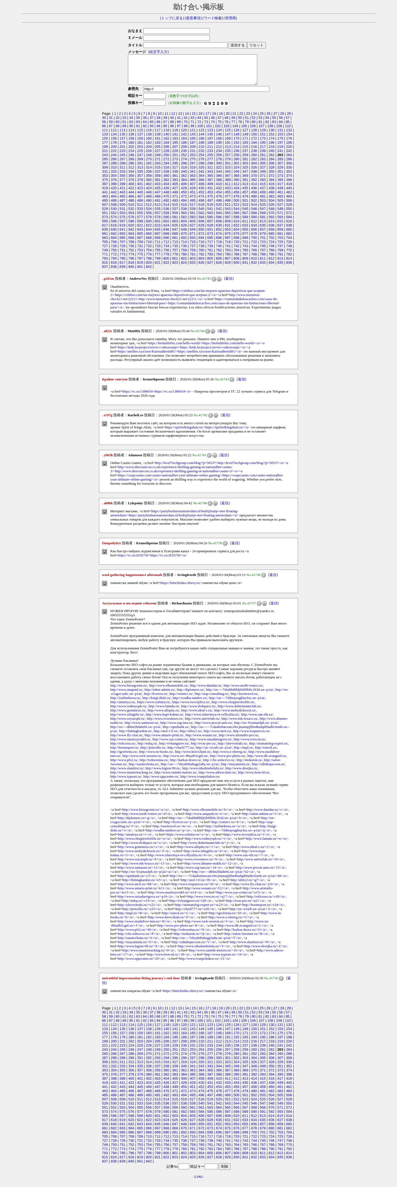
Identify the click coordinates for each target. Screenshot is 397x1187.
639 (105, 235)
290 (131, 169)
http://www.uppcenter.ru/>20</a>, (142, 964)
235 (227, 156)
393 (262, 185)
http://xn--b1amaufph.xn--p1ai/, (256, 728)
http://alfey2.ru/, (191, 737)
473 (192, 202)
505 (280, 206)
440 (289, 194)
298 (201, 169)
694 (201, 243)
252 (184, 161)
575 (122, 223)
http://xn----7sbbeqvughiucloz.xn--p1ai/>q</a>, (238, 836)
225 (140, 156)
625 (175, 231)
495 (192, 206)
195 (262, 148)
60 (117, 128)
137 (140, 140)
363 (192, 181)
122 (201, 136)
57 (287, 123)
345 (227, 177)
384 (184, 185)
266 (114, 165)
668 (166, 239)
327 (262, 173)
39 (165, 123)
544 (236, 214)
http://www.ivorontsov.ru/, (165, 724)
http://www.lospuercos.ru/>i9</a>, (196, 890)
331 (105, 177)
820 (149, 268)
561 (192, 219)
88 (117, 132)
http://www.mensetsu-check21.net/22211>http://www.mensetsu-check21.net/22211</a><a (185, 303)
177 (105, 148)
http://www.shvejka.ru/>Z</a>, (266, 952)
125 (227, 136)
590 (254, 223)
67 (165, 128)
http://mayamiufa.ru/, (236, 770)
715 (192, 248)
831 (245, 268)
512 (149, 210)
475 (210, 202)
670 (184, 239)
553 (122, 219)
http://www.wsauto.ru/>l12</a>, (207, 894)
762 (219, 256)
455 (227, 198)
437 (262, 194)
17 (207, 119)
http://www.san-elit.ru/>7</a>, (247, 861)
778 (166, 260)
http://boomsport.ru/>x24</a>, (264, 911)
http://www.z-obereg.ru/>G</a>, (231, 923)
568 (254, 219)
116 (149, 136)
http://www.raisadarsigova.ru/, (211, 745)
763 (227, 256)
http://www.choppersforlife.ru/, (233, 708)
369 (245, 181)
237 (245, 156)
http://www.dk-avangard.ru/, (267, 762)
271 (157, 165)
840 (131, 272)
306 (271, 169)
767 (262, 256)
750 (114, 256)
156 (114, 144)
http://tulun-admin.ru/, (160, 695)
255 (210, 161)
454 (219, 198)
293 (157, 169)
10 (160, 119)
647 (175, 235)
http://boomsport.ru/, (125, 753)
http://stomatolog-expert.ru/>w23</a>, (202, 911)
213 (227, 152)
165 (192, 144)
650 (201, 235)
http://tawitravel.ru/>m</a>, (173, 832)
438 (271, 194)
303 (245, 169)
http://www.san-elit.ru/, (257, 720)
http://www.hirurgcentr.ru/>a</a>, (146, 815)
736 (184, 252)
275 (192, 165)
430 (201, 194)
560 (184, 219)
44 (199, 123)
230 (184, 156)
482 (271, 202)
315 (157, 173)
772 (114, 260)
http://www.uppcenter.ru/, (161, 782)
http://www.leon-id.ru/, (254, 778)
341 (192, 177)
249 (157, 161)
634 (254, 231)
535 (157, 214)
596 (114, 227)
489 (140, 206)
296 (184, 169)
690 (166, 243)
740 (219, 252)
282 (254, 165)
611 (245, 227)
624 (166, 231)
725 (280, 248)
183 (157, 148)
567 (245, 219)
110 (288, 132)
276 (201, 165)
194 (254, 148)
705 (105, 248)
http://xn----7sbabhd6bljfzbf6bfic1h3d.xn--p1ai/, (240, 695)
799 (157, 264)
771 (105, 260)
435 (245, 194)
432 (219, 194)
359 (157, 181)
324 (236, 173)
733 (157, 252)
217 (262, 152)
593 (280, 223)
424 (149, 194)
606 (201, 227)
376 (114, 185)
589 (245, 223)
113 (122, 136)
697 (227, 243)
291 (140, 169)
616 (289, 227)
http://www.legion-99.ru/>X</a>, (141, 952)
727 (105, 252)
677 (245, 239)
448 (166, 198)
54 (267, 123)
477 (227, 202)
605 (192, 227)
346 (236, 177)
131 (280, 136)
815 (105, 268)
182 (149, 148)
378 (131, 185)
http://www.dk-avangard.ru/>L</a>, (243, 931)
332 (114, 177)
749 (105, 256)
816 (114, 268)
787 (245, 260)
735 (175, 252)
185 (175, 148)
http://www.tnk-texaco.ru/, (240, 724)
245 (122, 161)
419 (105, 194)
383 (175, 185)
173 (262, 144)
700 (254, 243)
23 (248, 119)
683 (105, 243)
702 (271, 243)
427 (175, 194)
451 (192, 198)
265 (105, 165)
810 (254, 264)
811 (262, 264)
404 (166, 190)
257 (227, 161)
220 (289, 152)
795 (122, 264)
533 (140, 214)
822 (166, 268)
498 (219, 206)
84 (281, 128)
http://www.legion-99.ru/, (163, 774)
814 (289, 264)
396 (289, 185)
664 (131, 239)
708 (131, 248)
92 (145, 132)
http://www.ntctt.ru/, (217, 737)
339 (175, 177)
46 (213, 123)
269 (140, 165)
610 (236, 227)
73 (206, 128)
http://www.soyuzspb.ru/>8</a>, (141, 865)
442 (114, 198)
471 (175, 202)
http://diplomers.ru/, (191, 695)
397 (105, 190)
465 (122, 202)
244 (114, 161)
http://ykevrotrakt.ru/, (233, 749)
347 (245, 177)
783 (210, 260)
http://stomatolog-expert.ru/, (269, 749)
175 (280, 144)
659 (280, 235)
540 (201, 214)
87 (111, 132)
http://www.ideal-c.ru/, (197, 716)
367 (227, 181)
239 (262, 156)
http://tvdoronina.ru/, (154, 766)
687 (140, 243)
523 (245, 210)
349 (262, 177)
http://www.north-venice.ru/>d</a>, (147, 819)
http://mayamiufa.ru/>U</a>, (138, 948)
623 (157, 231)
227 (157, 156)
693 (192, 243)
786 (236, 260)
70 (185, 128)
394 (271, 185)
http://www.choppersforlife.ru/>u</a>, (145, 844)
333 (122, 177)
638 (289, 231)
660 (289, 235)
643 (140, 235)
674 (219, 239)
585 (210, 223)
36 (145, 123)
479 (245, 202)
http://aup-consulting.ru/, (212, 699)
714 (184, 248)
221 (105, 156)
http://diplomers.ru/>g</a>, (137, 824)
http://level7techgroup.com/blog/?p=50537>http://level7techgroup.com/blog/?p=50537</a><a (221, 469)
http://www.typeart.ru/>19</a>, (227, 960)
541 (210, 214)
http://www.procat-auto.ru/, (214, 728)
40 (172, 123)
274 (184, 165)
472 (184, 202)
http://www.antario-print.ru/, (164, 741)
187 (192, 148)
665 (140, 239)
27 (275, 119)
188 (201, 148)
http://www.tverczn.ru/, (250, 745)
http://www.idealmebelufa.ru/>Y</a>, (204, 952)
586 (219, 223)
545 (245, 214)
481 (262, 202)
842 (149, 272)
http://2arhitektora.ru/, (125, 704)
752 (131, 256)
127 (245, 136)
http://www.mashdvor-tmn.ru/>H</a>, (145, 927)
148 (236, 140)
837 (105, 272)
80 (254, 128)
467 (140, 202)
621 (140, 231)
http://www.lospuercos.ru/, (252, 737)
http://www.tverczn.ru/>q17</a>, (210, 902)
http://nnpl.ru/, (244, 753)
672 (201, 239)
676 (236, 239)
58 (104, 128)
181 (140, 148)
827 (210, 268)
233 (210, 156)
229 (175, 156)
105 (244, 132)
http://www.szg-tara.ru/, (177, 728)
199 (105, 152)
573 (105, 223)
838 (114, 272)
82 (267, 128)
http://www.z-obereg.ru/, (230, 757)
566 (236, 219)
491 (157, 206)
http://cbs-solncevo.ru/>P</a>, (139, 939)
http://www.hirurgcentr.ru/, (129, 691)
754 (149, 256)
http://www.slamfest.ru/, (127, 774)
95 (165, 132)
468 (149, 202)
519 (210, 210)
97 (179, 132)
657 (262, 235)
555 (140, 219)
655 (245, 235)
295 (175, 169)
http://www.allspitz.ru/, (164, 716)
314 (149, 173)
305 (262, 169)
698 (236, 243)
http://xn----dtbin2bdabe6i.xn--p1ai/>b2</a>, (224, 877)
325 (245, 173)
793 (105, 264)
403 (157, 190)
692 (184, 243)
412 (236, 190)
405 (175, 190)
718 (219, 248)
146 (219, 140)
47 (219, 123)
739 (210, 252)
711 (157, 248)
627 (192, 231)
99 (192, 132)
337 (157, 177)
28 (282, 119)
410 (219, 190)
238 (254, 156)
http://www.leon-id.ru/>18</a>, (169, 960)
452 (201, 198)
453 (210, 198)
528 (289, 210)
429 (192, 194)
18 (214, 119)
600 (149, 227)
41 (179, 123)
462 (289, 198)
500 (236, 206)
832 (254, 268)
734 (166, 252)
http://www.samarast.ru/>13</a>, (141, 873)
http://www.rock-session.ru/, (142, 762)
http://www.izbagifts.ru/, (127, 720)
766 (254, 256)
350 (271, 177)
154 (289, 140)
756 (166, 256)
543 (227, 214)
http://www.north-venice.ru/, (244, 691)
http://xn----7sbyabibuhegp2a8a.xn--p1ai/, (190, 770)
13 (180, 119)
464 (114, 202)
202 (131, 152)
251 (175, 161)
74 (213, 128)
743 (245, 252)
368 (236, 181)
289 (122, 169)
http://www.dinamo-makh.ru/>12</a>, (212, 869)
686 (131, 243)
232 (201, 156)
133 (105, 140)
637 (280, 231)
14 (187, 119)
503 (262, 206)
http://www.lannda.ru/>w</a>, (267, 844)
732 (149, 252)
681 (280, 239)
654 (236, 235)
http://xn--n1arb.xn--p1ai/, (214, 753)
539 (192, 214)
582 (184, 223)
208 (184, 152)
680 (271, 239)
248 (149, 161)
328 (271, 173)
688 (149, 243)
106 (253, 132)
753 (140, 256)
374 (289, 181)
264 (289, 161)
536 (166, 214)
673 (210, 239)
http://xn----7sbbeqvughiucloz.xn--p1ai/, (237, 704)
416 (271, 190)
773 (122, 260)
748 (289, 252)
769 (280, 256)
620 (131, 231)
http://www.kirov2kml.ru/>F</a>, (172, 923)
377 (122, 185)
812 (271, 264)
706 (114, 248)
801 (175, 264)
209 (192, 152)
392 (254, 185)
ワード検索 (213, 18)
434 (236, 194)
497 (210, 206)
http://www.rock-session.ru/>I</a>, (210, 927)
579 (157, 223)
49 (233, 123)
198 (289, 148)
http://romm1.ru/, (182, 699)
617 (105, 231)
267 (122, 165)
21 (234, 119)
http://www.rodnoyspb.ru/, (128, 712)
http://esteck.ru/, (266, 753)
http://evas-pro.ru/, (204, 749)
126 (236, 136)
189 (210, 148)
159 (140, 144)
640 (114, 235)
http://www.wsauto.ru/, (202, 741)
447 (157, 198)
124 (219, 136)
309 (105, 173)
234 (219, 156)
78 (240, 128)
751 (122, 256)
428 (184, 194)
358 (149, 181)
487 (122, 206)
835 (280, 268)
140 (166, 140)
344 (219, 177)
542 (219, 214)
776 (149, 260)
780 (184, 260)
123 (210, 136)
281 (245, 165)
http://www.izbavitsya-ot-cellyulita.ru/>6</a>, (180, 861)
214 (236, 152)
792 (289, 260)
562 (201, 219)
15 (193, 119)
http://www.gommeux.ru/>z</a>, (141, 853)
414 (254, 190)
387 (210, 185)
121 (192, 136)
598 (131, 227)
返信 (228, 284)
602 (166, 227)
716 (201, 248)
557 (157, 219)
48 (226, 123)
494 (184, 206)
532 (131, 214)
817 (122, 268)
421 (122, 194)
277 (210, 165)
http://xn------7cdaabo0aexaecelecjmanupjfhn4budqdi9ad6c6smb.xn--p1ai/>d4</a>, (229, 882)
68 (172, 128)
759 (192, 256)
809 (245, 264)
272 (166, 165)
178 (114, 148)
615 (280, 227)
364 (201, 181)
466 (131, 202)
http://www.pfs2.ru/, (124, 766)
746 (271, 252)
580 (166, 223)
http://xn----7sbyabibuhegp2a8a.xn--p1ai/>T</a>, (208, 944)
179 (122, 148)
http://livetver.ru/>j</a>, (181, 828)
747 (280, 252)
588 (236, 223)
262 (271, 161)
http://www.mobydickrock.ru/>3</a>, (144, 857)
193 (245, 148)
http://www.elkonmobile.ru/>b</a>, (208, 815)
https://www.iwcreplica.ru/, (191, 708)
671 (192, 239)
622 (149, 231)
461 (280, 198)
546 (254, 214)
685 (122, 243)
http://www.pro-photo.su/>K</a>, (181, 931)
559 (175, 219)
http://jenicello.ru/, (153, 753)
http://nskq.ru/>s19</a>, (139, 906)
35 (138, 123)
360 (166, 181)
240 (271, 156)
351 (280, 177)
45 (206, 123)
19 (221, 119)
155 (105, 144)
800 (166, 264)
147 (227, 140)
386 (201, 185)
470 (166, 202)
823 (175, 268)
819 (140, 268)
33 (124, 123)
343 (210, 177)
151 (262, 140)
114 (131, 136)
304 (254, 169)
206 (166, 152)
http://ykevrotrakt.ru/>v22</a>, (140, 911)
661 (105, 239)
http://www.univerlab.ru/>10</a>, (261, 865)
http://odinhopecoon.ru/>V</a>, (194, 948)
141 (175, 140)
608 (219, 227)
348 (254, 177)
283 (262, 165)
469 (157, 202)
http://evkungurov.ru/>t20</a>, (191, 906)
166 (201, 144)
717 (210, 248)
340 (184, 177)
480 (254, 202)
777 (157, 260)
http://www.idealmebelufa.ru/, (203, 774)
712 (166, 248)
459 (262, 198)
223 (122, 156)
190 (219, 148)
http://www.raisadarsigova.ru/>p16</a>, (146, 902)
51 (247, 123)
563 (210, 219)
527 (280, 210)
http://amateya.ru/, (123, 708)
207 (175, 152)
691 (175, 243)
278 (219, 165)
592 (271, 223)
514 (166, 210)
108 (270, 132)
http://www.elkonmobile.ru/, (169, 691)
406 (184, 190)
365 (210, 181)
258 (236, 161)
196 (271, 148)
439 (280, 194)
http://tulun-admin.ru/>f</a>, (262, 819)
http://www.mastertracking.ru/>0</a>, (149, 956)
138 (149, 140)
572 (289, 219)
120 (184, 136)
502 (254, 206)
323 (227, 173)
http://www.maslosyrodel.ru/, (131, 745)
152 (271, 140)
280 (236, 165)
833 (262, 268)
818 (131, 268)
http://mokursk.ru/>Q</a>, (192, 939)
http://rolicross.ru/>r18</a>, (266, 902)
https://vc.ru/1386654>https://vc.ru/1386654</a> (157, 397)
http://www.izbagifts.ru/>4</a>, (206, 857)
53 (260, 123)
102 (218, 132)
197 (280, 148)
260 (254, 161)
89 (124, 132)
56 (281, 123)
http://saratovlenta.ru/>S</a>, (139, 944)
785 (227, 260)
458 (254, 198)
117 (157, 136)
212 (219, 152)
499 (227, 206)
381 (157, 185)
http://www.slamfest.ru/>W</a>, (253, 948)
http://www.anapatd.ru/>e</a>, (207, 819)
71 (192, 128)
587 (227, 223)
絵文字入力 (157, 52)
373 (280, 181)
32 (117, 123)
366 (219, 181)
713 (175, 248)
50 (240, 123)
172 (254, 144)
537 (175, 214)
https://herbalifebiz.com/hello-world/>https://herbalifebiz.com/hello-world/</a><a (206, 349)
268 (131, 165)
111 (105, 136)
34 (131, 123)
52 (254, 123)
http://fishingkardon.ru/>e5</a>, (145, 886)
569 (262, 219)
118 (166, 136)
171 (245, 144)
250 (166, 161)
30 (104, 123)
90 (131, 132)
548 (271, 214)
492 (166, 206)
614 (271, 227)
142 (184, 140)
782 (201, 260)
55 (274, 123)
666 (149, 239)
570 (271, 219)
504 (271, 206)
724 (271, 248)
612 (254, 227)
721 (245, 248)
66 (158, 128)
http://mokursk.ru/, (250, 766)
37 (152, 123)
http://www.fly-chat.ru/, (127, 741)
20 (228, 119)
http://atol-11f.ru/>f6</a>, (199, 886)
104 (235, 132)
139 (157, 140)
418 (289, 190)
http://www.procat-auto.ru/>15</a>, (261, 873)
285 (280, 165)
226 (149, 156)
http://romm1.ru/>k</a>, (228, 828)
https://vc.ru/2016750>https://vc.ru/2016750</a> (152, 561)
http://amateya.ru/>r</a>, (136, 840)
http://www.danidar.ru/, (206, 691)
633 (245, 231)
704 (289, 243)
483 (280, 202)
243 (105, 161)
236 (236, 156)
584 (201, 223)
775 (140, 260)
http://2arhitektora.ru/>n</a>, (226, 832)
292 (149, 169)
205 (157, 152)
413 (245, 190)
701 (262, 243)
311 (122, 173)
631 (227, 231)
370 (254, 181)
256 (219, 161)
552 (114, 219)
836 (289, 268)
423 (140, 194)
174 (271, 144)
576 (131, 223)
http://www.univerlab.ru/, (203, 724)
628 (201, 231)
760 (201, 256)
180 (131, 148)
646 (166, 235)
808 (236, 264)
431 (210, 194)
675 (227, 239)
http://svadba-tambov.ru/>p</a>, (169, 836)
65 (152, 128)
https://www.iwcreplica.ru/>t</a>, (248, 840)
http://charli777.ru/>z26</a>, (195, 915)
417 (280, 190)
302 (236, 169)
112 (114, 136)
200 (114, 152)
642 (131, 235)
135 (122, 140)
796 (131, 264)
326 (254, 173)
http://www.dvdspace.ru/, (199, 712)
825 (192, 268)
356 (131, 181)
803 (192, 264)
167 (210, 144)
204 (149, 152)
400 (131, 190)
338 (166, 177)
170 (236, 144)
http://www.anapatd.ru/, (127, 695)
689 (157, 243)
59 (111, 128)
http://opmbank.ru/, (176, 733)
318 (184, 173)
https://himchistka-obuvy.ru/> (181, 589)
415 (262, 190)
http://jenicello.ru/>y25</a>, (142, 915)
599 (140, 227)
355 (122, 181)
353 (105, 181)
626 (184, 231)
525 (262, 210)
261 (262, 161)
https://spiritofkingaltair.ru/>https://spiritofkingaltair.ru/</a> (207, 433)
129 (262, 136)
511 (140, 210)
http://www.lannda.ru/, (164, 712)
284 (271, 165)
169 (227, 144)
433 (227, 194)
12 (173, 119)
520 (219, 210)
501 (245, 206)
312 (131, 173)
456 (236, 198)
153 (280, 140)
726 (289, 248)
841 (140, 272)
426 (166, 194)
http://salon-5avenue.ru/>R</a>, (247, 939)
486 (114, 206)
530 (114, 214)
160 (149, 144)
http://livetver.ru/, (156, 699)
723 (262, 248)
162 (166, 144)
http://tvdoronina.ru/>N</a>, (191, 935)
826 (201, 268)
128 (254, 136)
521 (227, 210)
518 (201, 210)
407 (192, 190)
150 (254, 140)
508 (114, 210)
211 (210, 152)
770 (289, 256)
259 (245, 161)
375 (105, 185)
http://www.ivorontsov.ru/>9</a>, (200, 865)
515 (175, 210)
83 (274, 128)
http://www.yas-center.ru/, (170, 745)
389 (227, 185)
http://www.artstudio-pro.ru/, (239, 741)
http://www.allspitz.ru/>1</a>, (199, 853)
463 (105, 202)
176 (289, 144)
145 (210, 140)
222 (114, 156)
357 (140, 181)
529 (105, 214)
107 (261, 132)
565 (227, 219)
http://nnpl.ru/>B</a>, (133, 919)
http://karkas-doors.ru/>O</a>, (246, 935)
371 (262, 181)
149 (245, 140)
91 (138, 132)
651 (210, 235)
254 (201, 161)
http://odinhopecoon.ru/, (269, 770)
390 (236, 185)
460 (271, 198)
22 (241, 119)
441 (105, 198)
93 (152, 132)
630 (219, 231)
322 (219, 173)
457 (245, 198)
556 (149, 219)
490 (149, 206)
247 (140, 161)
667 (157, 239)
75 (219, 128)
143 (192, 140)
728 (114, 252)
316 (166, 173)
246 (131, 161)
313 (140, 173)
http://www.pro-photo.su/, (228, 762)
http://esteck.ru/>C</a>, (179, 919)
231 (192, 156)
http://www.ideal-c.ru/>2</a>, (255, 853)
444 (131, 198)
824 (184, 268)
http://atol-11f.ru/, (166, 737)
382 (166, 185)
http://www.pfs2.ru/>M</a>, (138, 935)
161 (157, 144)
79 (247, 128)
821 (157, 268)
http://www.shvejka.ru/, (242, 774)
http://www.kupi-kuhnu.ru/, (165, 720)
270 (149, 165)
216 (254, 152)
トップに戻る (172, 18)
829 (227, 268)
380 (149, 185)
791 (280, 260)
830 (236, 268)
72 (199, 128)
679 (262, 239)
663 (122, 239)
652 (219, 235)
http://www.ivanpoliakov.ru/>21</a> (205, 964)
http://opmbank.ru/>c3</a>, (137, 882)
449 (175, 198)
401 (140, 190)
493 (175, 206)
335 (140, 177)
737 (192, 252)
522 (236, 210)
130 (271, 136)
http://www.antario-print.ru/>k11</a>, (145, 894)
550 (289, 214)
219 (280, 152)
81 (260, 128)
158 (131, 144)
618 (114, 231)
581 (175, 223)
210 (201, 152)
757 (175, 256)
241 (280, 156)
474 (201, 202)
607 (210, 227)
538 (184, 214)
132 (289, 136)
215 (245, 152)
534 (149, 214)
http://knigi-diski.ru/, (157, 704)
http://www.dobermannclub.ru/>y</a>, (208, 848)
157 (122, 144)
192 (236, 148)
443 (122, 198)
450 (184, 198)
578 (149, 223)
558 (166, 219)
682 (289, 239)
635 (262, 231)
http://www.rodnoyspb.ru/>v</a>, (209, 844)
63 (138, 128)
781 (192, 260)
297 (192, 169)
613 (262, 227)
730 (131, 252)
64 (145, 128)
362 (184, 181)
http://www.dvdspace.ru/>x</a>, (145, 848)
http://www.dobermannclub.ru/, (240, 712)
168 (219, 144)
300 (219, 169)
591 (262, 223)
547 (262, 214)
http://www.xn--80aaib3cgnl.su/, (186, 762)
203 (140, 152)
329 (280, 173)
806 (219, 264)
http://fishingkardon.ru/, (136, 737)
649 (192, 235)
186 (184, 148)
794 (114, 264)
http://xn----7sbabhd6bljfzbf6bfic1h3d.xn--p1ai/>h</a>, (209, 824)
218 (271, 152)
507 (105, 210)
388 (219, 185)
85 (287, 128)
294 (166, 169)
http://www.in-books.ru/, (156, 757)
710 (149, 248)
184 (166, 148)
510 (131, 210)
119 (175, 136)
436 (254, 194)
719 (227, 248)
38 (158, 123)
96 (172, 132)
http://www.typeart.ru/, (126, 782)
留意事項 (193, 18)
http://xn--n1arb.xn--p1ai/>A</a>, (253, 915)
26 (268, 119)
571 (280, 219)
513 (157, 210)
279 (227, 165)
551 (105, 219)
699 (245, 243)
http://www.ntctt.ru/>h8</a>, (138, 890)
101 (209, 132)
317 (175, 173)
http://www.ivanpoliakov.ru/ (200, 782)
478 (236, 202)
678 (254, 239)
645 (157, 235)
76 (226, 128)
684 (114, 243)
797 (140, 264)
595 (105, 227)
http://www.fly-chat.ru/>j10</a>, (257, 890)
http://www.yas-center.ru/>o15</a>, (241, 898)
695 (210, 243)
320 (201, 173)
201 (122, 152)
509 (122, 210)
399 (122, 190)
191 (227, 148)
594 (289, 223)
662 (114, 239)
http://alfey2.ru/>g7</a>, (247, 886)
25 (262, 119)
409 (210, 190)
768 (271, 256)
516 (184, 210)
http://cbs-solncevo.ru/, (219, 766)
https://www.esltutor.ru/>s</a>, (189, 840)
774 (131, 260)
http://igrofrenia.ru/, (124, 757)
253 (192, 161)
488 (131, 206)
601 (157, 227)
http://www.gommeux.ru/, (128, 716)
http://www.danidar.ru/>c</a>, (267, 815)
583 (192, 223)
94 (158, 132)
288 (114, 169)
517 (192, 210)
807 (227, 264)
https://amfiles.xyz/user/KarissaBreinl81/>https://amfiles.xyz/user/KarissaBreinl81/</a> (180, 357)
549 (280, 214)
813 (280, 264)
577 (140, 223)
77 (233, 128)
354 (114, 181)
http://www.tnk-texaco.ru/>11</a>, (147, 869)
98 (185, 132)
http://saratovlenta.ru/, (144, 770)
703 (280, 243)
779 (175, 260)
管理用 (230, 18)
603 (175, 227)
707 (122, 248)
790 (271, 260)
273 (175, 165)
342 (201, 177)
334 (131, 177)
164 (184, 144)
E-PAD (198, 1182)
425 (157, 194)
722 (254, 248)
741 (227, 252)
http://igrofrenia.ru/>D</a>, (228, 919)
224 (131, 156)
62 (131, 128)
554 (131, 219)
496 (201, 206)
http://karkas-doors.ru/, (186, 766)
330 (289, 173)
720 (236, 248)
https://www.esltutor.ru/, (154, 708)
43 (192, 123)
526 (271, 210)
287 (105, 169)
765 (245, 256)
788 (254, 260)
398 (114, 190)
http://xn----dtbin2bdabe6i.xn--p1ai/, (136, 733)
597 (122, 227)
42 (185, 123)
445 (140, 198)
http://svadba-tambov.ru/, (190, 704)
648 (184, 235)
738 (201, 252)
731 (140, 252)
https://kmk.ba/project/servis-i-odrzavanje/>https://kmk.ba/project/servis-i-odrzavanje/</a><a (184, 353)
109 (279, 132)
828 (219, 268)
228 (166, 156)
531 (122, 214)
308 (289, 169)
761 (210, 256)
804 (201, 264)
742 (236, 252)
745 (262, 252)
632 (236, 231)
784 (219, 260)
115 (140, 136)
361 (175, 181)
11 (166, 119)
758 (184, 256)
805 (210, 264)
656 (254, 235)
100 (200, 132)
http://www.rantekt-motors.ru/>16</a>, (216, 956)
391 (245, 185)
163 (175, 144)
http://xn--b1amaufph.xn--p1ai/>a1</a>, (150, 877)
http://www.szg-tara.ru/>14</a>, (200, 873)
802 (184, 264)
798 (149, 264)
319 (192, 173)
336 (149, 177)
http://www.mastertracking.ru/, (132, 778)
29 (289, 119)
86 (104, 132)
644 (149, 235)
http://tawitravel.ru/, (244, 699)
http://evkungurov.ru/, (174, 749)
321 (210, 173)
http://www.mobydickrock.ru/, (235, 716)
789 (262, 260)
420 (114, 194)
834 (271, 268)
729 (122, 252)
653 (227, 235)
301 (227, 169)
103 (226, 132)
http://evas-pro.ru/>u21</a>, (246, 906)
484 (289, 202)
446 (149, 198)
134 (114, 140)
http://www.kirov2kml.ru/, (193, 757)
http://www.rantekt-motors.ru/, (176, 778)
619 (122, 231)
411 (227, 190)
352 (289, 177)
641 (122, 235)
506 (289, 206)
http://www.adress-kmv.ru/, (217, 778)
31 (111, 123)
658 (271, 235)
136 (131, 140)
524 (254, 210)
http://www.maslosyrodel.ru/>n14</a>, (175, 898)
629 (210, 231)
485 (105, 206)
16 (200, 119)
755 (157, 256)
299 (210, 169)
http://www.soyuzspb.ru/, (128, 724)
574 (114, 223)
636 (271, 231)
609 (227, 227)
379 (140, 185)
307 (280, 169)
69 (179, 128)
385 (192, 185)
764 (236, 256)
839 (122, 272)
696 (219, 243)
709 (140, 248)
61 (124, 128)
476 (219, 202)
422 (131, 194)
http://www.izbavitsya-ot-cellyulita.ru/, (212, 720)
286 (289, 165)
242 (289, 156)
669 (175, 239)
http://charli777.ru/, (181, 753)
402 (149, 190)
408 (201, 190)
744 (254, 252)
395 (280, 185)
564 (219, 219)
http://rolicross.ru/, (123, 749)
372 (271, 181)
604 (184, 227)
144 (201, 140)
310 (114, 173)
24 (255, 119)
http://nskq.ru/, (147, 749)
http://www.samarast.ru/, (142, 728)
